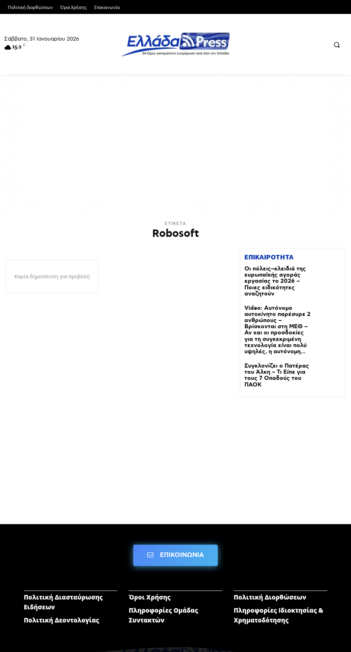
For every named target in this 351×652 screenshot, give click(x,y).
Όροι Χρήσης (150, 581)
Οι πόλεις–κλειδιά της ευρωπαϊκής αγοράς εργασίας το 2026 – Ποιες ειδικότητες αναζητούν (275, 277)
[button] (336, 44)
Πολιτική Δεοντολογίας (61, 604)
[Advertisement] (175, 144)
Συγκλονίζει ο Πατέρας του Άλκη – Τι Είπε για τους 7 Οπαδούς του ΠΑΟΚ (277, 357)
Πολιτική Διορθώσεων (270, 581)
